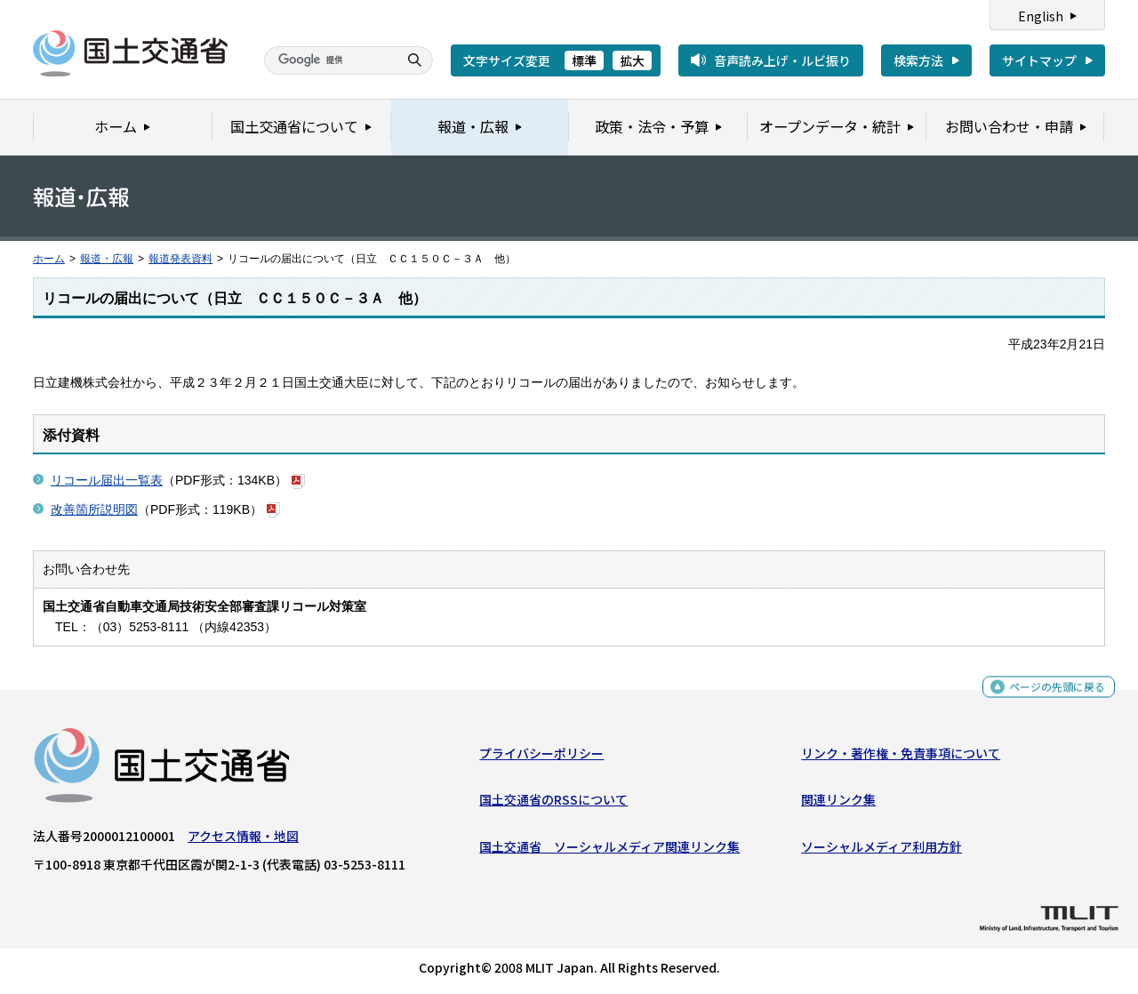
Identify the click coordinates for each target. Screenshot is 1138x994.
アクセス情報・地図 (243, 840)
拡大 (632, 60)
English (1040, 16)
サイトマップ (1039, 60)
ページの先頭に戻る (1050, 693)
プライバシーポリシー (541, 757)
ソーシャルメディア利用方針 (881, 851)
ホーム (49, 259)
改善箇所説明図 (94, 509)
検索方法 (918, 60)
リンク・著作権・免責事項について (900, 757)
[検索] (329, 60)
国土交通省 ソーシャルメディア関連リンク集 (609, 851)
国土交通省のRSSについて (553, 804)
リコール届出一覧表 (107, 480)
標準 (584, 60)
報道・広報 (106, 259)
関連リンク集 (838, 804)
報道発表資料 (180, 259)
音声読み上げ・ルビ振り (782, 60)
